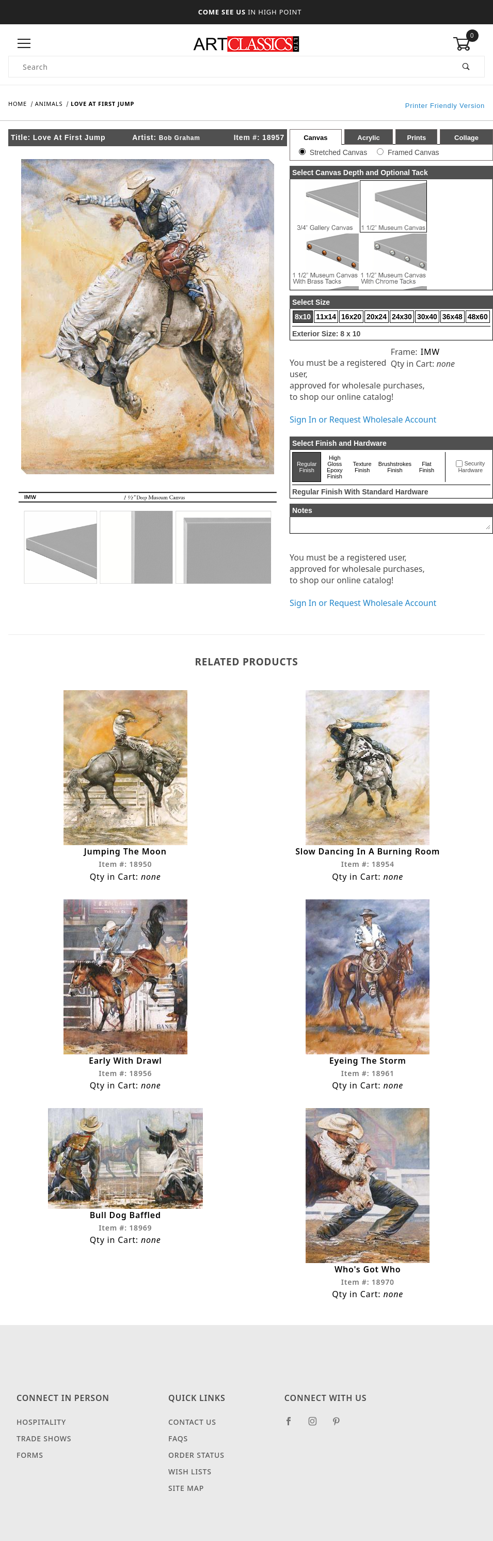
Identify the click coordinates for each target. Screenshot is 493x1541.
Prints (416, 138)
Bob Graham (179, 138)
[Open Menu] (24, 44)
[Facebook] (292, 1435)
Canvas (315, 138)
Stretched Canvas (338, 152)
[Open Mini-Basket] (469, 44)
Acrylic (368, 138)
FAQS (178, 1449)
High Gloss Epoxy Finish (335, 467)
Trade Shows (44, 1449)
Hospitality (41, 1432)
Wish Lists (190, 1482)
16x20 (351, 317)
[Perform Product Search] (466, 66)
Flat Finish (426, 467)
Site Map (186, 1498)
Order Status (196, 1465)
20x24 (377, 317)
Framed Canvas (413, 152)
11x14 (326, 317)
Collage (466, 138)
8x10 (303, 317)
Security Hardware (471, 467)
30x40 (427, 317)
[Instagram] (317, 1435)
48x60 (478, 317)
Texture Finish (362, 467)
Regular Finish (307, 467)
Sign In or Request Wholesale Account (363, 419)
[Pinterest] (340, 1435)
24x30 (402, 317)
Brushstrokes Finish (394, 467)
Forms (30, 1465)
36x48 (452, 317)
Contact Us (192, 1432)
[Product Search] (229, 66)
